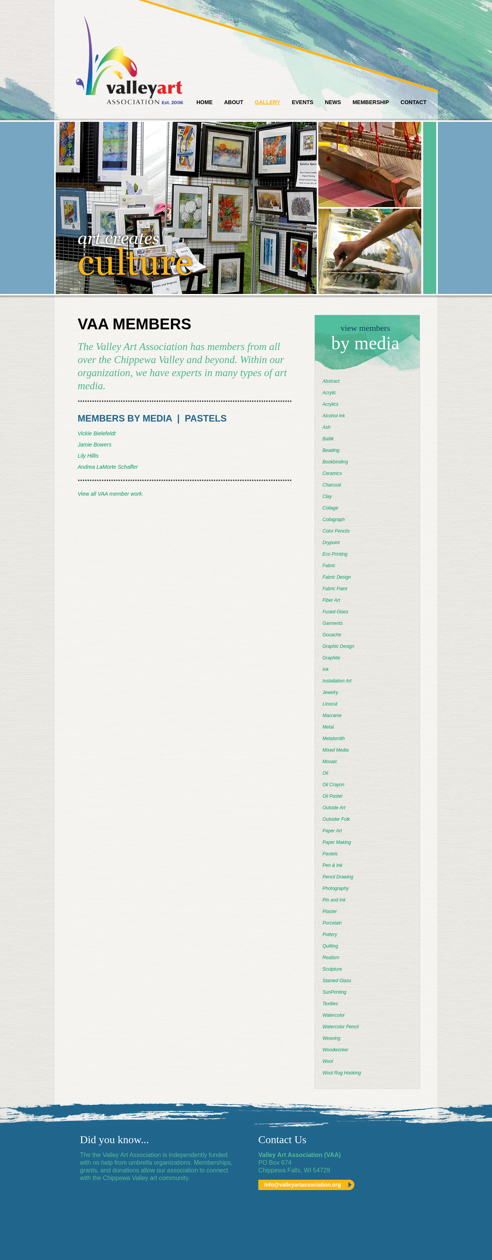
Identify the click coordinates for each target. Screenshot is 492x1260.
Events (302, 102)
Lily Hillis (88, 456)
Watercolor (333, 1015)
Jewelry (330, 692)
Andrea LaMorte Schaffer (108, 467)
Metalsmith (333, 738)
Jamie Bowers (94, 445)
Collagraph (333, 519)
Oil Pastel (332, 796)
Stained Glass (336, 980)
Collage (330, 508)
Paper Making (336, 842)
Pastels (329, 854)
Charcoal (331, 485)
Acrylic (329, 392)
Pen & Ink (332, 865)
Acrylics (330, 404)
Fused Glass (335, 611)
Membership (370, 102)
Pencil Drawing (337, 877)
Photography (335, 888)
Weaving (331, 1038)
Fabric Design (336, 577)
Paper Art (332, 830)
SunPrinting (334, 992)
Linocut (329, 704)
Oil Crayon (333, 784)
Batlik (328, 439)
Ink (325, 669)
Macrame (332, 715)
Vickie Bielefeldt (97, 433)
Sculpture (332, 969)
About (233, 102)
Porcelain (332, 923)
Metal (328, 727)
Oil (325, 773)
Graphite (331, 658)
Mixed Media (335, 750)
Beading (330, 450)
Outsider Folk (336, 819)
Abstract (330, 381)
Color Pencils (336, 531)
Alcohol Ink (333, 415)
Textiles (330, 1003)
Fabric (328, 565)
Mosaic (329, 761)
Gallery (267, 102)
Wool (327, 1061)
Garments (332, 623)
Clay (327, 496)
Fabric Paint (334, 588)
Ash (326, 427)
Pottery (329, 934)
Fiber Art (331, 600)
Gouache (331, 634)
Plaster (329, 911)
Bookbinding (335, 462)
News (333, 102)
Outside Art (334, 807)
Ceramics (332, 473)
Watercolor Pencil (340, 1026)
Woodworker (335, 1049)
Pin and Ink (334, 900)
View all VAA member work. (110, 494)
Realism (330, 957)
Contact (413, 102)
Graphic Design (338, 646)
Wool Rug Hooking (341, 1073)
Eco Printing (334, 554)
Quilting (330, 946)
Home (204, 102)
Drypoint (331, 542)
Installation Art (337, 681)
